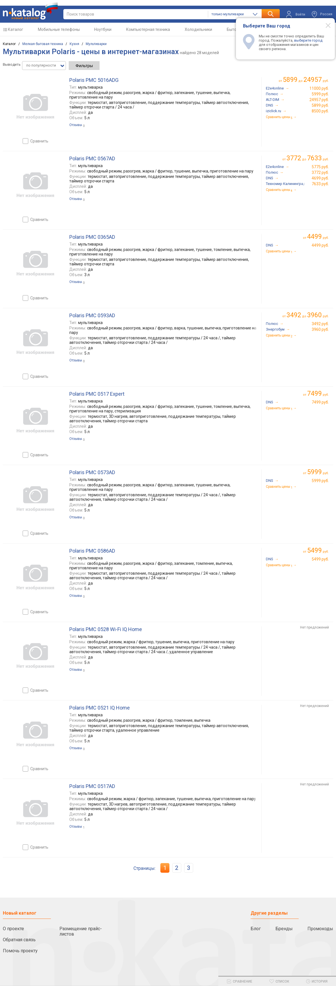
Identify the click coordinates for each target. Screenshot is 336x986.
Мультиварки (96, 44)
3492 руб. (320, 323)
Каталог (15, 29)
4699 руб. (320, 178)
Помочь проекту (20, 950)
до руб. (306, 80)
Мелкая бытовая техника (42, 44)
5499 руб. (320, 559)
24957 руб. (319, 99)
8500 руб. (320, 111)
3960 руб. (320, 329)
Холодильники (198, 29)
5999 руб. (320, 94)
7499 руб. (320, 402)
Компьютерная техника (148, 29)
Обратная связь (19, 939)
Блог (256, 928)
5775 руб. (320, 167)
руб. (318, 236)
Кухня (74, 44)
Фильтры (84, 65)
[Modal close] (325, 25)
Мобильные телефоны (59, 29)
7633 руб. (320, 184)
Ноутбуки (102, 29)
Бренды (284, 928)
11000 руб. (319, 88)
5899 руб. (320, 105)
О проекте (13, 928)
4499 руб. (320, 245)
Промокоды (320, 928)
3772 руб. (320, 172)
